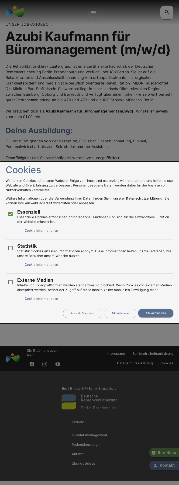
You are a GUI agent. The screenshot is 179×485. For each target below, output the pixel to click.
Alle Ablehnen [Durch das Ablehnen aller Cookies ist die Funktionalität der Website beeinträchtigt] (120, 313)
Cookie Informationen (41, 230)
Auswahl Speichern (82, 313)
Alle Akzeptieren (156, 313)
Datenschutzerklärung (144, 198)
